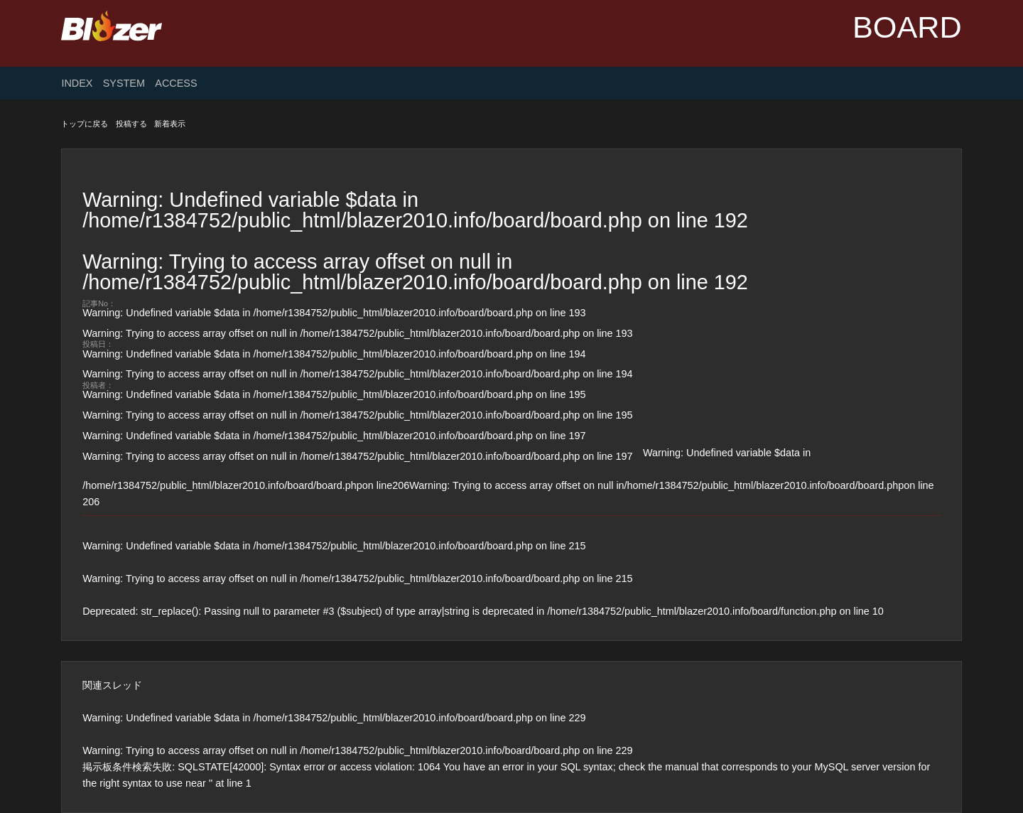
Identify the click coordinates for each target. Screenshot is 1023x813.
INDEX (76, 83)
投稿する (131, 123)
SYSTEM (124, 83)
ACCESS (176, 83)
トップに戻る (84, 123)
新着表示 (169, 123)
